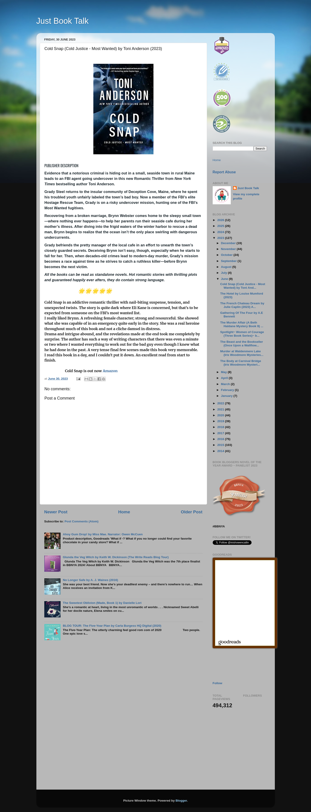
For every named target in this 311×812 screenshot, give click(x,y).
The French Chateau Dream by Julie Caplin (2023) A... (242, 305)
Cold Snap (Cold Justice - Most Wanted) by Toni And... (242, 285)
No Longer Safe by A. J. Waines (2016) (90, 580)
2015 (221, 445)
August (226, 267)
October (227, 255)
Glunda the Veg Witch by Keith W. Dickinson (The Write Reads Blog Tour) (116, 557)
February (228, 390)
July (224, 272)
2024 (221, 232)
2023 (221, 238)
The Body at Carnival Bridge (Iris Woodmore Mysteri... (240, 362)
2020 (221, 415)
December (229, 243)
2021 (221, 409)
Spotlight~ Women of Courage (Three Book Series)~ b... (242, 333)
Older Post (192, 512)
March (226, 384)
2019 (221, 421)
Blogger (181, 800)
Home (124, 512)
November (229, 249)
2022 (221, 403)
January (227, 396)
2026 (221, 220)
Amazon (110, 371)
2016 (221, 439)
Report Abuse (224, 172)
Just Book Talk (62, 21)
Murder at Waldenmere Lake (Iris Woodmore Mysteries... (241, 353)
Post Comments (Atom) (82, 521)
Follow (217, 683)
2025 (221, 226)
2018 (221, 427)
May (224, 372)
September (229, 261)
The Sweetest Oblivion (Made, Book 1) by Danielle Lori (102, 603)
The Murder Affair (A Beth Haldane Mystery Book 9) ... (241, 324)
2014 (221, 451)
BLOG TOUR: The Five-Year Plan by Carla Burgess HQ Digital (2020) (112, 625)
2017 (221, 433)
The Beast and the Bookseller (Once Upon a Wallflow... (241, 343)
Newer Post (56, 512)
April (225, 378)
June (225, 279)
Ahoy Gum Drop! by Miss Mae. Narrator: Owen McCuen (103, 534)
